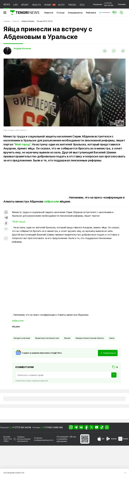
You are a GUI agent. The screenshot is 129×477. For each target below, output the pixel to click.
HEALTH (36, 4)
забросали (51, 201)
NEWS (6, 4)
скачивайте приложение (62, 440)
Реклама (122, 4)
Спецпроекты (75, 12)
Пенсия (67, 338)
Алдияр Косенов (22, 48)
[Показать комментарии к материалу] (6, 238)
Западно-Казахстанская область (89, 338)
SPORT (25, 4)
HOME (47, 4)
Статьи (60, 12)
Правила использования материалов (23, 439)
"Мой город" (22, 144)
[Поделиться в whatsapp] (6, 212)
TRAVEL (72, 4)
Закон (111, 338)
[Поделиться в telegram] (6, 218)
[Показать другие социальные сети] (6, 229)
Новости (48, 12)
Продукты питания (22, 338)
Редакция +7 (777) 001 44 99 (103, 4)
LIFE (15, 4)
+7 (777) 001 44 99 (21, 427)
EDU (82, 4)
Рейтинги (91, 12)
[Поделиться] (123, 51)
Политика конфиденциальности (43, 439)
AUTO (61, 4)
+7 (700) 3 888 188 (53, 427)
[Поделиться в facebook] (6, 223)
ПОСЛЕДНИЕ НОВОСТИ (13, 473)
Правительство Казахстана (47, 338)
